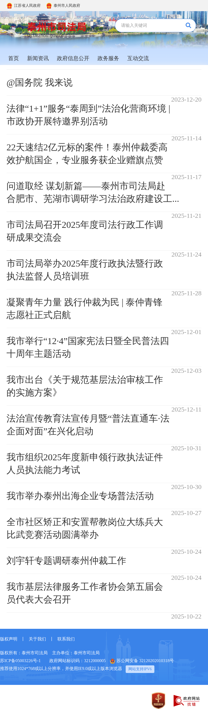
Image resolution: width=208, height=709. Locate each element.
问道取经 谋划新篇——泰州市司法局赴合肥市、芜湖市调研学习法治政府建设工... (92, 192)
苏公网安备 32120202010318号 (142, 661)
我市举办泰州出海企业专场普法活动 (80, 496)
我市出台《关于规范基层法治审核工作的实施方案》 (84, 386)
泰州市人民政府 (67, 6)
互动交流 (138, 58)
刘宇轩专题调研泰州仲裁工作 (66, 561)
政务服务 (108, 58)
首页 (13, 58)
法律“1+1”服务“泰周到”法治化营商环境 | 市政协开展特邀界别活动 (88, 114)
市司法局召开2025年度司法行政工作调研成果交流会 (84, 231)
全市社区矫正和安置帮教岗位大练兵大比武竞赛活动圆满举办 (84, 528)
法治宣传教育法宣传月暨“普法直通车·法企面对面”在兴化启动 (88, 424)
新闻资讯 (38, 58)
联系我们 (66, 639)
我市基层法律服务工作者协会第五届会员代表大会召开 (84, 593)
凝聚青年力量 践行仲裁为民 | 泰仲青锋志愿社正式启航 (84, 308)
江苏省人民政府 (27, 6)
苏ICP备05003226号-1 (20, 660)
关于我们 (37, 639)
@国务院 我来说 (39, 82)
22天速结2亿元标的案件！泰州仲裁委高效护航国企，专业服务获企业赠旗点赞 (87, 153)
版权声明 (8, 639)
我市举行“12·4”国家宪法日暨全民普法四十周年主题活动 (87, 347)
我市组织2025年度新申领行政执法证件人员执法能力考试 (84, 463)
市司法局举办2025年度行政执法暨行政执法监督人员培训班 (84, 269)
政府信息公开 (73, 58)
